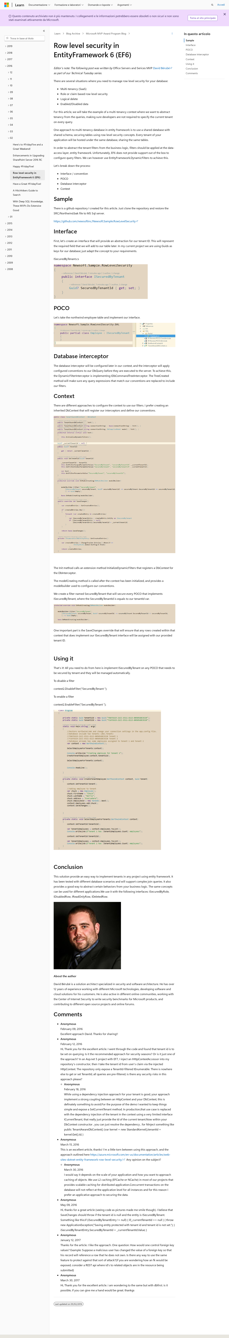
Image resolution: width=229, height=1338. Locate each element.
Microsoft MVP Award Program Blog (106, 33)
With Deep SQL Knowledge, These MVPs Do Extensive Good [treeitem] (28, 206)
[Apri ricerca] (212, 5)
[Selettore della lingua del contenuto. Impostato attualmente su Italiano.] (12, 1332)
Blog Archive (73, 33)
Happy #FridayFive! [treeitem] (23, 166)
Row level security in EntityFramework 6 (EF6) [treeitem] (26, 175)
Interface (190, 45)
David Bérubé (161, 68)
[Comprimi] (44, 31)
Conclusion (192, 68)
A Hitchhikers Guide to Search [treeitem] (25, 193)
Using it (190, 64)
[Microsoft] (6, 5)
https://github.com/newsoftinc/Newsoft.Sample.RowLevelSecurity (95, 221)
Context (190, 59)
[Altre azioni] (172, 33)
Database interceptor (197, 54)
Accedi (221, 4)
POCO (189, 49)
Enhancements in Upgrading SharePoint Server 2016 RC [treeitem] (28, 158)
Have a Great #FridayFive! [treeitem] (27, 183)
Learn (57, 33)
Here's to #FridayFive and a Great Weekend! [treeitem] (28, 147)
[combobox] (24, 38)
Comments (192, 73)
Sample (190, 40)
